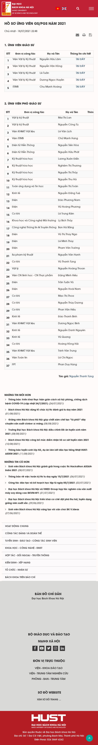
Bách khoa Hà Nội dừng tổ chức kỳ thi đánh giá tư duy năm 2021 (45, 410)
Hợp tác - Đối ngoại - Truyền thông (27, 555)
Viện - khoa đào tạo (49, 668)
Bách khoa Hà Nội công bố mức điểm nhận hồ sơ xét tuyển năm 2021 (48, 440)
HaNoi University (19, 10)
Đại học (17, 4)
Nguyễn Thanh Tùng (81, 376)
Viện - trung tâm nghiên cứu (48, 673)
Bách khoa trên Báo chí (20, 577)
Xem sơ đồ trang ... (49, 699)
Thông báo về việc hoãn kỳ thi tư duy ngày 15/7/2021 (38, 477)
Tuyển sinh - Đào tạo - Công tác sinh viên (31, 541)
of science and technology (25, 13)
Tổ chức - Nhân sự (16, 570)
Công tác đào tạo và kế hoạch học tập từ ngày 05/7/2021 (41, 483)
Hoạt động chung (17, 526)
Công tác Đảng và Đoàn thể (23, 533)
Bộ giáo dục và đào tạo (49, 634)
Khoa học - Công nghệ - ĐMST (23, 548)
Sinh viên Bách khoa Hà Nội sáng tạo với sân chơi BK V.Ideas (43, 510)
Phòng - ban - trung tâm (48, 679)
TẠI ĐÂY (80, 59)
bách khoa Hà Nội (23, 7)
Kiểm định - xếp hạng (17, 563)
